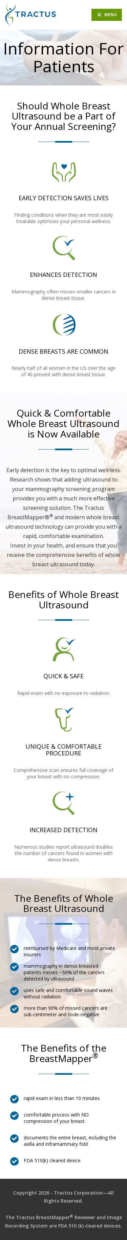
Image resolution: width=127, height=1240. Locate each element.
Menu (107, 14)
